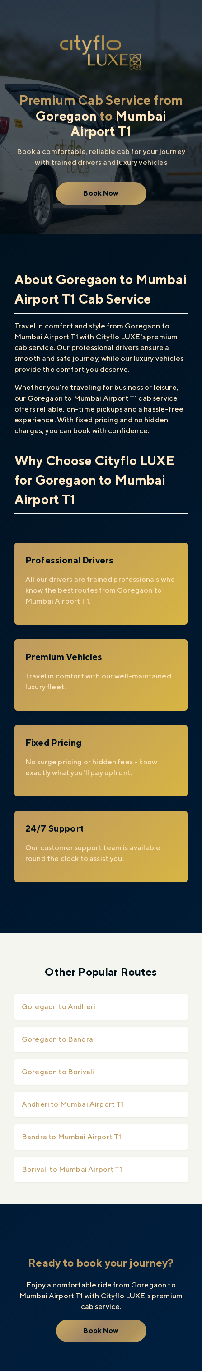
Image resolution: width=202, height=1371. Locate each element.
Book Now (100, 193)
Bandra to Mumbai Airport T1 (71, 1136)
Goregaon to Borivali (58, 1071)
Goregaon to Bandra (57, 1039)
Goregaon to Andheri (58, 1006)
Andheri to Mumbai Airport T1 (72, 1104)
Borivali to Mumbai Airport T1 (72, 1169)
